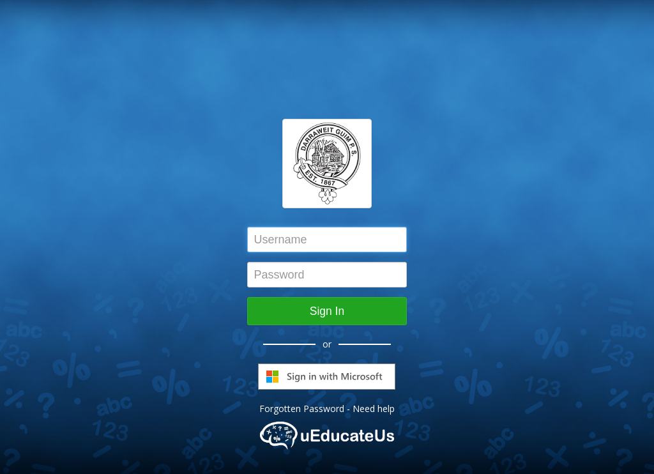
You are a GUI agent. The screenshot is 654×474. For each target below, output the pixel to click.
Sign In (327, 311)
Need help (374, 408)
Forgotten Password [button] (301, 408)
